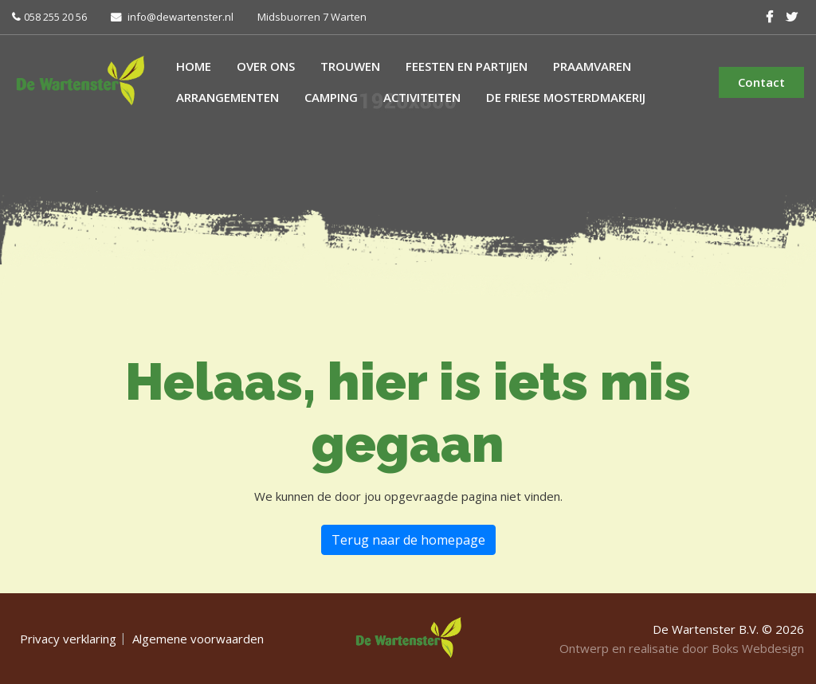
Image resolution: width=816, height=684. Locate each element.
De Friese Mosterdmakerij (565, 97)
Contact (761, 82)
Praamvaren (592, 66)
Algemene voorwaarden (198, 639)
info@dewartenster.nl (180, 17)
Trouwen (350, 66)
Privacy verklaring (68, 639)
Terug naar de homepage (408, 540)
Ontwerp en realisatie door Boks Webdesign (681, 648)
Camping (331, 97)
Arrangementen (227, 97)
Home (193, 66)
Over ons (266, 66)
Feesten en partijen (467, 66)
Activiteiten (422, 97)
